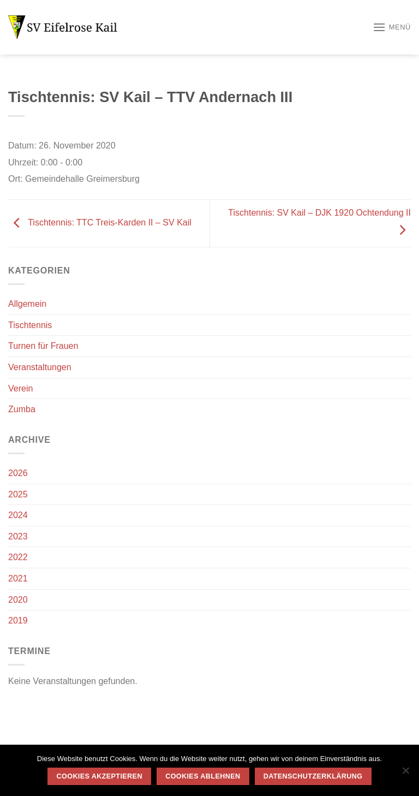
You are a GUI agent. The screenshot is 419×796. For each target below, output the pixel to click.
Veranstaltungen (39, 367)
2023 (18, 536)
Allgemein (27, 303)
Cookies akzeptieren (99, 776)
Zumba (21, 409)
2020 (18, 599)
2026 (18, 473)
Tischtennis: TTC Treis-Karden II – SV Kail (99, 222)
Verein (20, 388)
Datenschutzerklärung (313, 776)
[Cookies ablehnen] (405, 773)
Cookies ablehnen (202, 776)
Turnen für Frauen (43, 346)
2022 (18, 557)
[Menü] (392, 27)
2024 (18, 515)
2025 (18, 494)
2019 (18, 620)
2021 (18, 578)
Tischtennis (30, 325)
